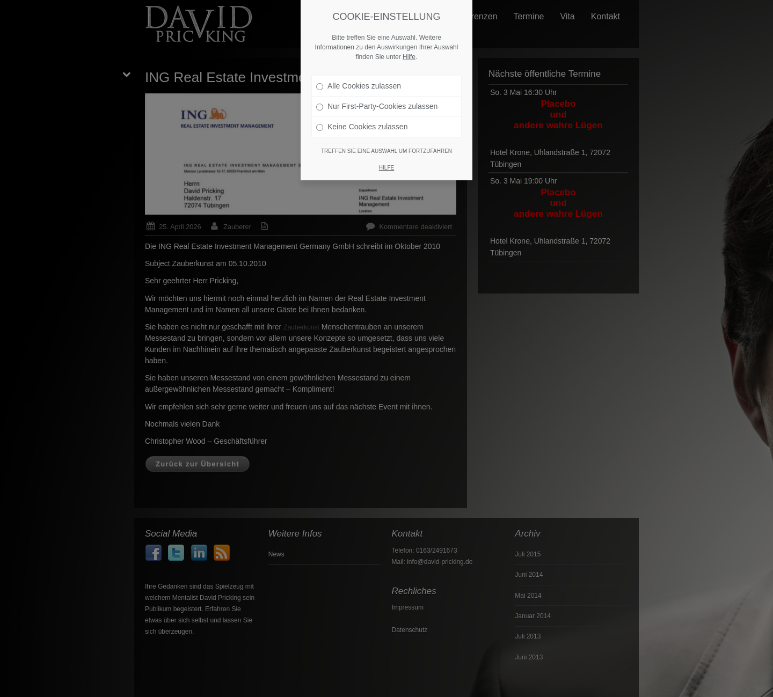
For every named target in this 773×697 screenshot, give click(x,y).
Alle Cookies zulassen (358, 81)
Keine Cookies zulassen (361, 122)
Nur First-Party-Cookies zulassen (376, 101)
